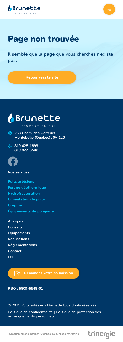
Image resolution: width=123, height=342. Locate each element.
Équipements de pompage (31, 211)
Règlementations (22, 245)
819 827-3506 (26, 150)
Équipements (19, 233)
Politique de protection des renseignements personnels (54, 314)
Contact (14, 251)
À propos (15, 221)
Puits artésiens (21, 181)
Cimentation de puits (26, 199)
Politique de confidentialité (30, 312)
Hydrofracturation (24, 193)
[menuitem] (61, 257)
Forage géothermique (27, 187)
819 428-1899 (26, 146)
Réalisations (18, 239)
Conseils (15, 227)
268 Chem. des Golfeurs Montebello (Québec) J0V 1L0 (39, 135)
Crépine (15, 205)
